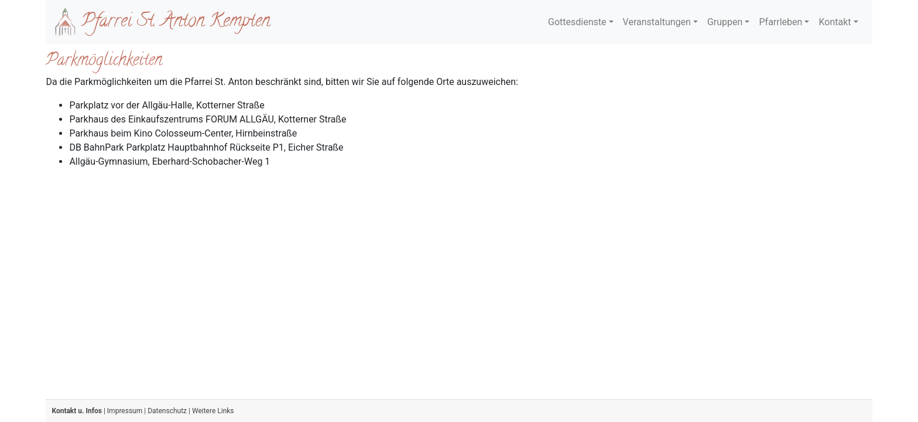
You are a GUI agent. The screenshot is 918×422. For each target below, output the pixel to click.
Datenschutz (167, 411)
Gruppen (724, 22)
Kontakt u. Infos (77, 411)
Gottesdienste (577, 22)
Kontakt (834, 22)
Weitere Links (213, 411)
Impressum (124, 411)
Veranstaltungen (657, 22)
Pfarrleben (780, 22)
